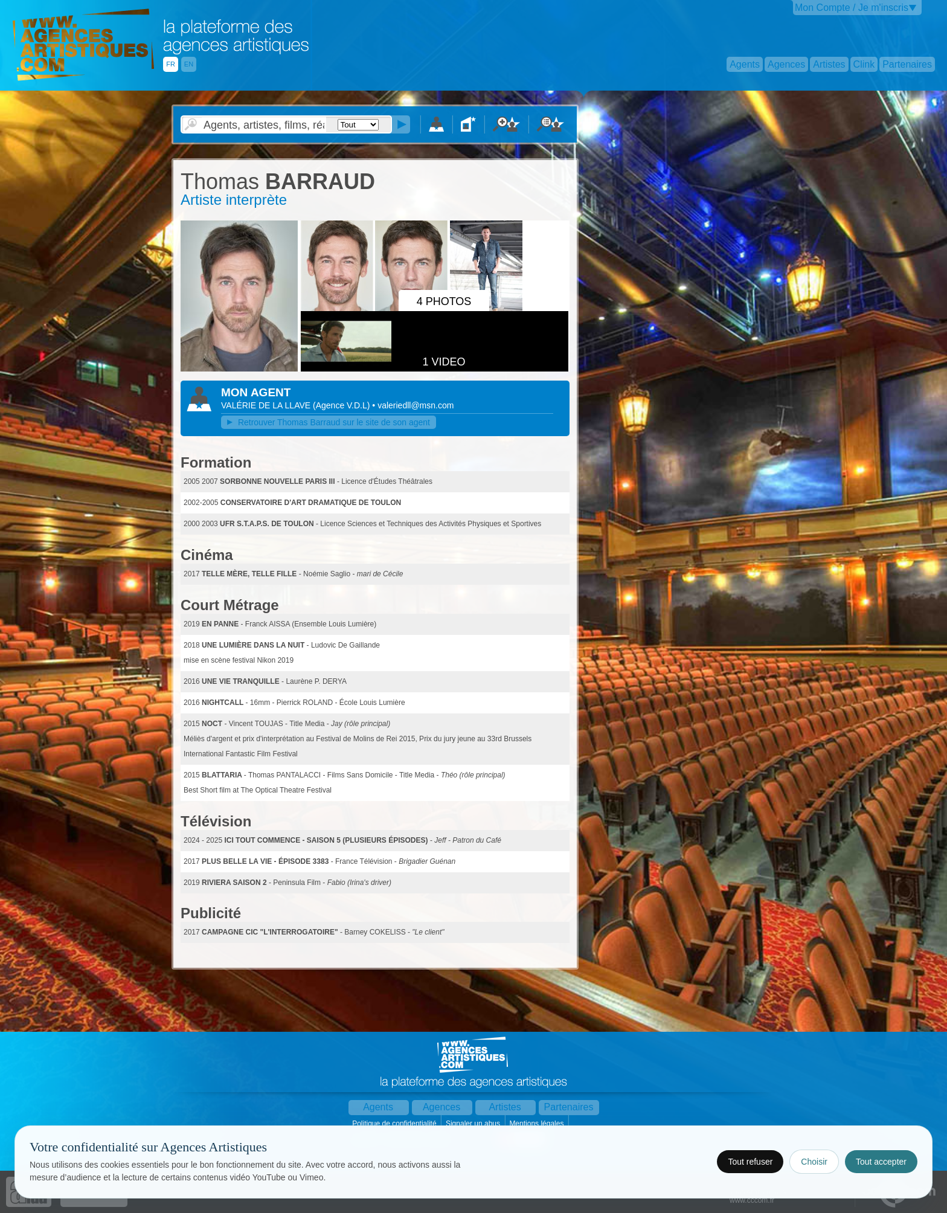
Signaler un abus (474, 1123)
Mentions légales (537, 1123)
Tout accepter (881, 1161)
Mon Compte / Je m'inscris (851, 7)
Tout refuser (750, 1161)
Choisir (814, 1161)
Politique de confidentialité (395, 1123)
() (342, 405)
